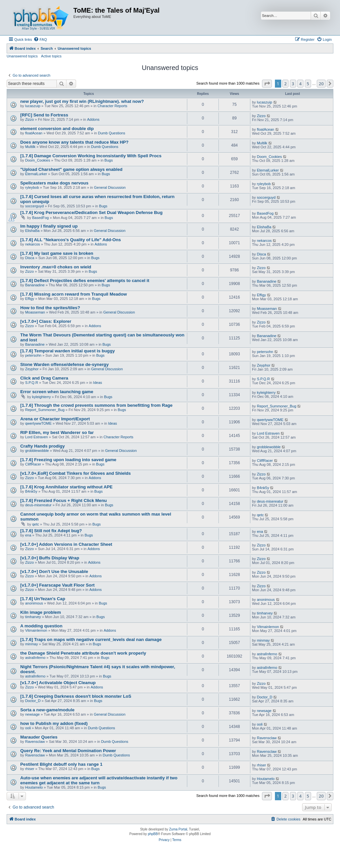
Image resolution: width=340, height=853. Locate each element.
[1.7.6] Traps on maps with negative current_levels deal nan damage (91, 639)
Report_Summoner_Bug (45, 410)
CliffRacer (33, 464)
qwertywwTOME (38, 423)
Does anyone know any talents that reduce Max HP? (74, 142)
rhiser (30, 769)
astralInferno (35, 658)
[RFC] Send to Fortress (44, 114)
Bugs (109, 160)
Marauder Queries (38, 737)
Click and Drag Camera (44, 378)
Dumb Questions (111, 133)
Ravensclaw (35, 742)
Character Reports (112, 106)
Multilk (30, 147)
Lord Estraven (36, 437)
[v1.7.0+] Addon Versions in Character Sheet (66, 544)
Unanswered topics (22, 56)
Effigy (29, 299)
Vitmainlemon (36, 630)
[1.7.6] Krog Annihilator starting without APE (66, 486)
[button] (267, 84)
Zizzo (29, 119)
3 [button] (293, 84)
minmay (31, 644)
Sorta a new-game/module (47, 709)
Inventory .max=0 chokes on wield (55, 266)
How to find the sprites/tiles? (50, 307)
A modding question (41, 625)
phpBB (153, 834)
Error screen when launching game (56, 391)
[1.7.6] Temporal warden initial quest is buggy (67, 350)
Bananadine (35, 285)
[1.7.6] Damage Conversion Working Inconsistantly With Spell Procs (90, 155)
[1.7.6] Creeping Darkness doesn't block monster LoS (75, 696)
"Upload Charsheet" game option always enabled (71, 169)
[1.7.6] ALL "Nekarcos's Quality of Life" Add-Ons (70, 239)
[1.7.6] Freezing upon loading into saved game (68, 459)
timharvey (33, 617)
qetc (35, 524)
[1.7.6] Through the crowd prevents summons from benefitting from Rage (96, 405)
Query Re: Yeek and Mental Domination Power (68, 750)
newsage (32, 714)
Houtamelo (34, 787)
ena (28, 535)
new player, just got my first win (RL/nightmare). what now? (82, 101)
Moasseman (35, 312)
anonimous (34, 603)
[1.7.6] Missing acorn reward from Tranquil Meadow (73, 294)
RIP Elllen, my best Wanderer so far (57, 432)
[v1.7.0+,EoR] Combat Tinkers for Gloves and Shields (75, 473)
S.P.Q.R (31, 383)
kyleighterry (41, 397)
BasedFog (40, 218)
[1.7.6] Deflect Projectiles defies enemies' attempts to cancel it (84, 280)
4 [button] (300, 84)
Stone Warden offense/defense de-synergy (64, 364)
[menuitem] (40, 39)
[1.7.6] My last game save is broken (56, 253)
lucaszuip (33, 106)
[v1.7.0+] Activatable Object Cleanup (58, 682)
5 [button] (308, 84)
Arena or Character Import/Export (55, 418)
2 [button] (285, 84)
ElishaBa (32, 231)
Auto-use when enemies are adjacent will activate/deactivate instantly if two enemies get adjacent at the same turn (98, 780)
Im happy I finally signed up (49, 226)
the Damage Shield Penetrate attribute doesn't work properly (83, 653)
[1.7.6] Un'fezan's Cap (42, 598)
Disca (30, 258)
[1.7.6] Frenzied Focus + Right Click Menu (63, 500)
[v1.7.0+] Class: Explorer (45, 321)
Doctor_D (33, 701)
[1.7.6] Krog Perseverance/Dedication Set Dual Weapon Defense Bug (91, 212)
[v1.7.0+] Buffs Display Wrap (49, 557)
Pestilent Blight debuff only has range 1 (61, 764)
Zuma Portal (178, 829)
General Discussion (110, 187)
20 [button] (321, 84)
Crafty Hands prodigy (42, 446)
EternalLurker (36, 174)
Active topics (51, 56)
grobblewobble (37, 451)
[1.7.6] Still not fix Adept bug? (51, 530)
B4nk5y (31, 491)
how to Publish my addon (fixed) (54, 723)
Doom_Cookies (37, 160)
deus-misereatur (38, 505)
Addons (93, 119)
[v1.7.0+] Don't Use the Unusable (54, 571)
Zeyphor (32, 369)
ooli (28, 728)
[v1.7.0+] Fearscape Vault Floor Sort (57, 585)
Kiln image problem (40, 612)
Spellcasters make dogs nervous (54, 182)
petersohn (33, 355)
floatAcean (33, 133)
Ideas (97, 383)
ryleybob (32, 187)
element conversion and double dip (57, 128)
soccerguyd (34, 206)
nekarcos (32, 244)
